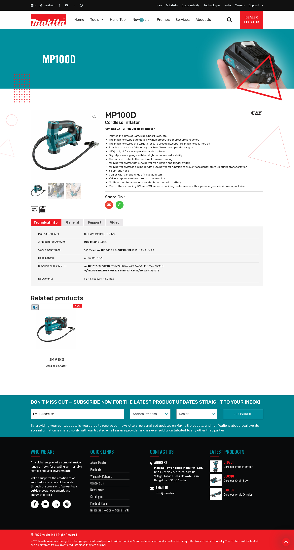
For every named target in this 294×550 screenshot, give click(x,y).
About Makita (98, 462)
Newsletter (141, 19)
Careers (240, 5)
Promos (163, 19)
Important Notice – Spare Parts (109, 510)
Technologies (212, 5)
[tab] (45, 222)
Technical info (45, 222)
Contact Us (97, 483)
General (72, 222)
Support (254, 5)
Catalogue (96, 496)
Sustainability (191, 5)
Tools (97, 19)
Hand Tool (118, 19)
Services (183, 19)
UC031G (229, 476)
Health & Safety (167, 5)
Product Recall (99, 503)
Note (228, 5)
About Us (203, 19)
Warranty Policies (101, 476)
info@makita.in (43, 5)
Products (95, 469)
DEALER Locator (251, 19)
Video (114, 222)
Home (79, 19)
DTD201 (229, 462)
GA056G (229, 490)
